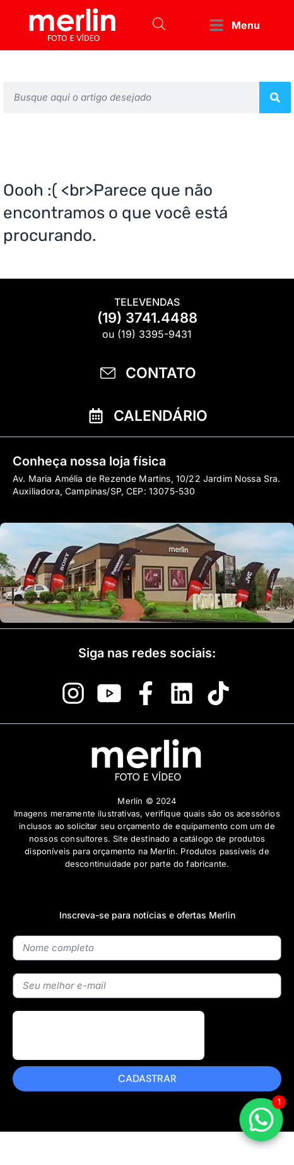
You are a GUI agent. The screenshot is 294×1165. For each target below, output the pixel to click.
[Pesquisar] (275, 97)
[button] (234, 25)
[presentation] (108, 1064)
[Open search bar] (159, 25)
